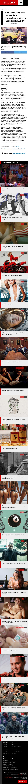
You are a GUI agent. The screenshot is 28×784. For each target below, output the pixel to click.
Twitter (20, 52)
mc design (20, 774)
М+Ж (12, 742)
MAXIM (17, 146)
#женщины (11, 148)
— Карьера (14, 753)
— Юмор (12, 744)
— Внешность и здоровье (17, 751)
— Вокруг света (15, 755)
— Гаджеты (5, 751)
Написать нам (22, 781)
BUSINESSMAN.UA (10, 767)
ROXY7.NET (9, 760)
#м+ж (22, 148)
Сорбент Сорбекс (8, 777)
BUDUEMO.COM (10, 769)
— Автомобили (6, 753)
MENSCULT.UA (9, 765)
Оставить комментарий (19, 153)
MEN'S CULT (9, 762)
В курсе (5, 756)
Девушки (5, 742)
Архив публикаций (8, 759)
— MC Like (5, 744)
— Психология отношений (16, 746)
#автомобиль (17, 148)
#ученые (6, 148)
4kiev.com (8, 764)
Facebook (7, 52)
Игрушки (5, 749)
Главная (2, 9)
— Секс (12, 748)
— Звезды (5, 746)
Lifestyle (14, 749)
